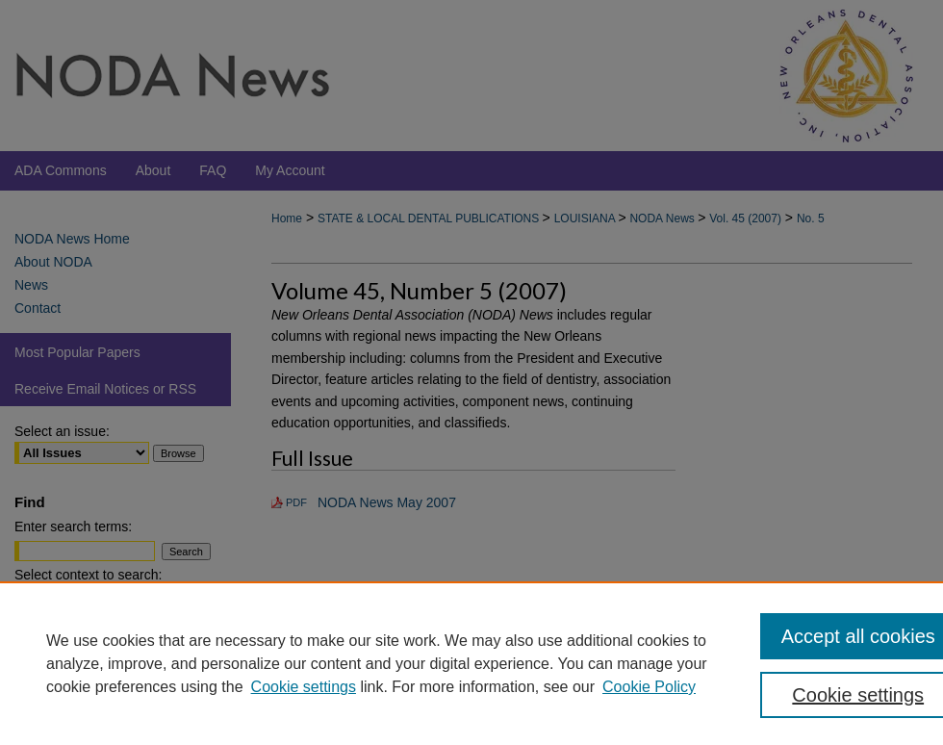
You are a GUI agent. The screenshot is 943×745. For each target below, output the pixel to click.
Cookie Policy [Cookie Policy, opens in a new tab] (649, 687)
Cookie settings (303, 687)
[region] (471, 663)
